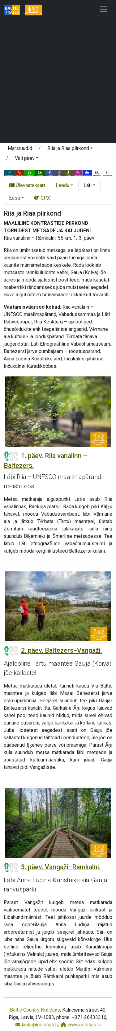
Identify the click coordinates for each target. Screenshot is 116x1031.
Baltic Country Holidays (35, 1010)
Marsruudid (20, 148)
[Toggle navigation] (103, 9)
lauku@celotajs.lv (36, 1025)
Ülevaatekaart (27, 185)
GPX (42, 198)
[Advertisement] (58, 80)
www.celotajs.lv (81, 1025)
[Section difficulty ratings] (11, 456)
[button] (70, 149)
